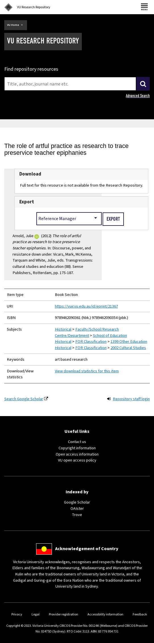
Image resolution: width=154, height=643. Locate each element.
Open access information (77, 454)
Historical (63, 329)
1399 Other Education (129, 342)
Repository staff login (131, 399)
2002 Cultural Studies (128, 348)
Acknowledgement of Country (86, 549)
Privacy (16, 614)
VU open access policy (77, 460)
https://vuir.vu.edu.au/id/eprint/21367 (86, 306)
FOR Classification (91, 342)
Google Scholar (77, 502)
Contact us (77, 442)
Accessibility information (105, 614)
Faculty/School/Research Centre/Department (87, 332)
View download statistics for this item (87, 371)
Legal (35, 614)
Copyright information (77, 448)
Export (26, 202)
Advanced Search (138, 95)
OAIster (77, 509)
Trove (77, 515)
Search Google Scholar (23, 399)
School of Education (110, 336)
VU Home (13, 25)
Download (30, 174)
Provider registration (63, 614)
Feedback (140, 614)
